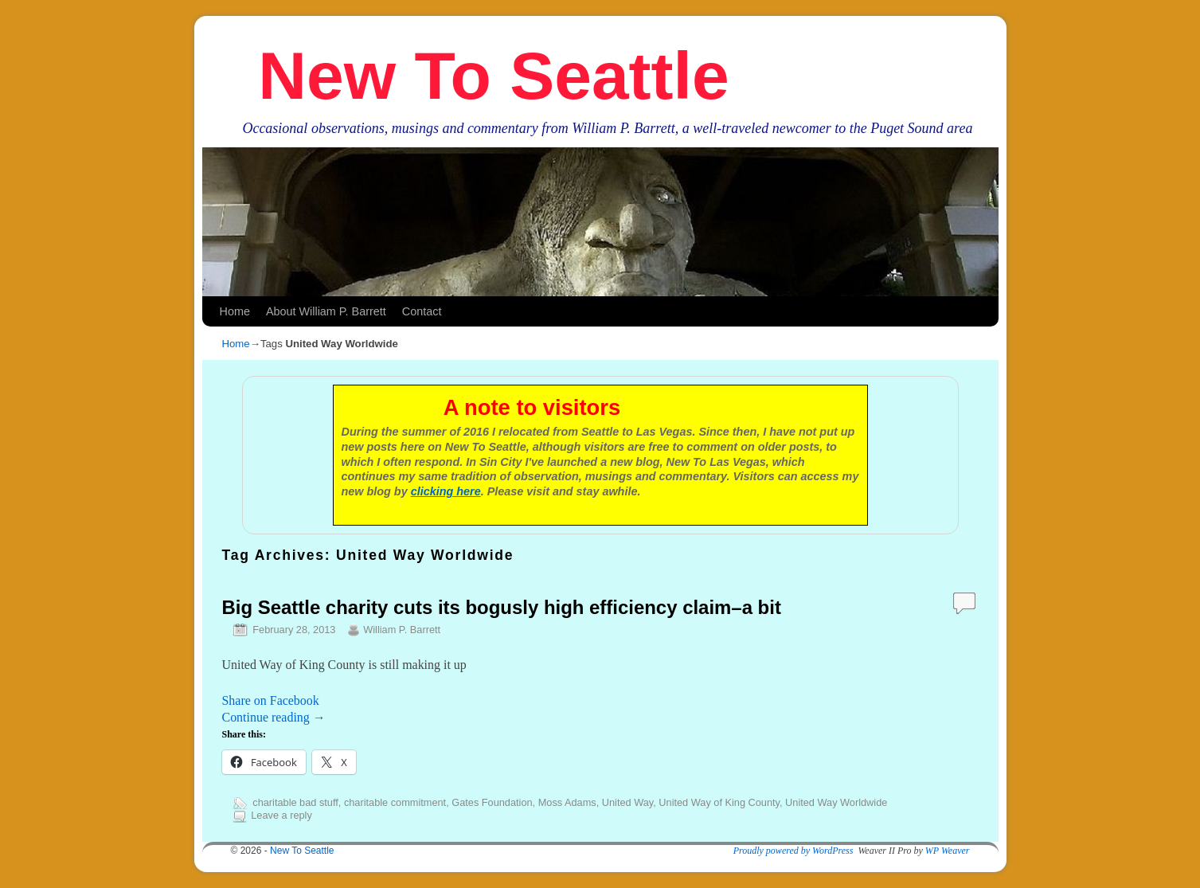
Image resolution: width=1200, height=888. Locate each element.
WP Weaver (947, 850)
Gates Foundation (491, 802)
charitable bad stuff (295, 802)
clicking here (446, 491)
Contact (422, 311)
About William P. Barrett (326, 311)
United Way (627, 802)
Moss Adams (567, 802)
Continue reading (274, 717)
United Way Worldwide (836, 802)
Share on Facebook (270, 700)
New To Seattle (493, 75)
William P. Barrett (401, 630)
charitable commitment (395, 802)
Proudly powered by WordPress (793, 850)
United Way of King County (719, 802)
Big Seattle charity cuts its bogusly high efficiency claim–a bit (501, 607)
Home (235, 311)
